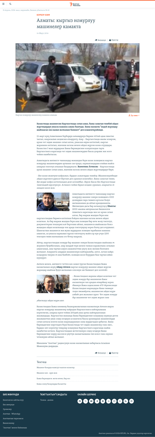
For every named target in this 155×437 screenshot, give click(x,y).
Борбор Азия (43, 15)
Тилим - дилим (46, 400)
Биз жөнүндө (8, 405)
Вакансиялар (8, 423)
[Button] (100, 40)
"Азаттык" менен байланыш (15, 428)
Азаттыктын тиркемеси (13, 419)
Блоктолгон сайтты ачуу (13, 400)
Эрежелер (7, 409)
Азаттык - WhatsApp (11, 414)
